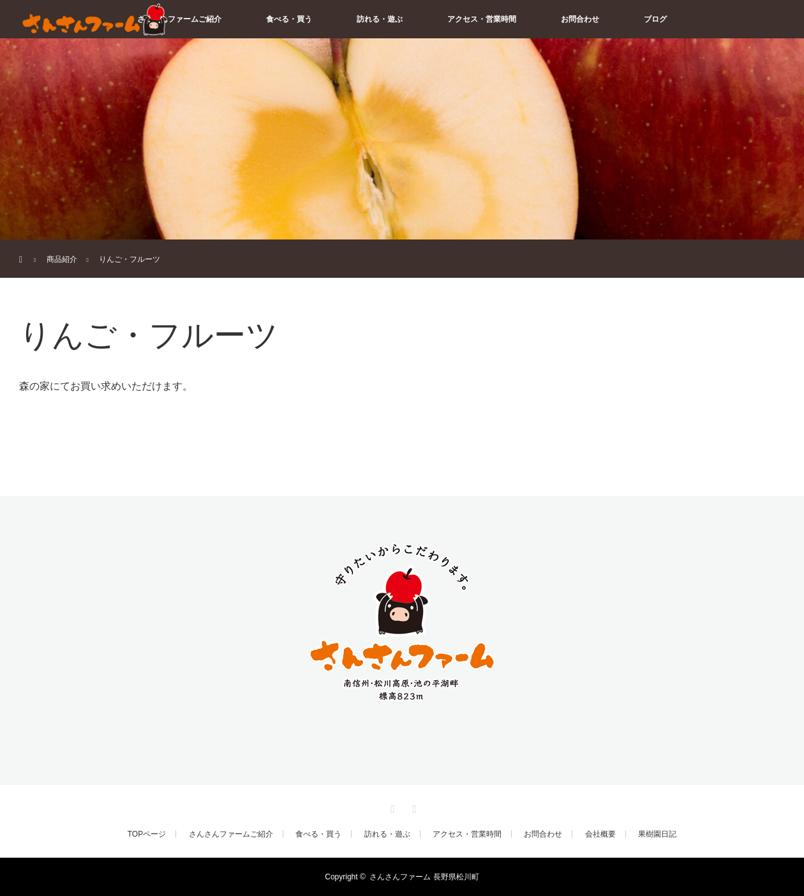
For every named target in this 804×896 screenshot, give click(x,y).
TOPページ (147, 834)
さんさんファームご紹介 (179, 19)
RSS (412, 807)
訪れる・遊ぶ (380, 19)
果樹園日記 (657, 834)
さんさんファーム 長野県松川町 (424, 876)
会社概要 (600, 834)
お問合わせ (580, 19)
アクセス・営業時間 (481, 19)
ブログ (655, 19)
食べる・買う (289, 19)
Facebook (391, 807)
